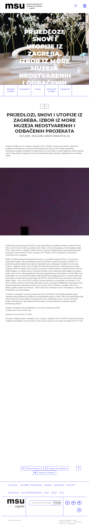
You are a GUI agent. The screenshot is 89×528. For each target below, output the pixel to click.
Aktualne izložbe (11, 90)
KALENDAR (59, 485)
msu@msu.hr (72, 524)
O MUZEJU (13, 485)
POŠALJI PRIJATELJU (31, 468)
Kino (46, 493)
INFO (61, 493)
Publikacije (65, 89)
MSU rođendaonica (31, 493)
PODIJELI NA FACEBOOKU (55, 468)
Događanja (24, 89)
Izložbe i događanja (31, 485)
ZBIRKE (47, 485)
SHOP (54, 493)
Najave (38, 89)
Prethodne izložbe (51, 90)
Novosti (71, 485)
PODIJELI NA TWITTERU (44, 473)
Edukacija (13, 493)
